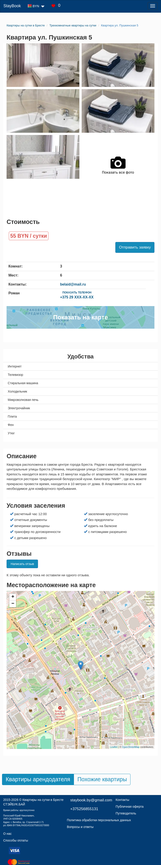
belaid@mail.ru (73, 284)
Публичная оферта (130, 806)
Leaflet (113, 747)
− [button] (12, 603)
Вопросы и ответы (80, 827)
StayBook (12, 6)
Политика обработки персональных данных (99, 820)
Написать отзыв (22, 564)
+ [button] (12, 597)
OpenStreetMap (131, 747)
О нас (7, 833)
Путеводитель (126, 813)
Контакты (122, 800)
